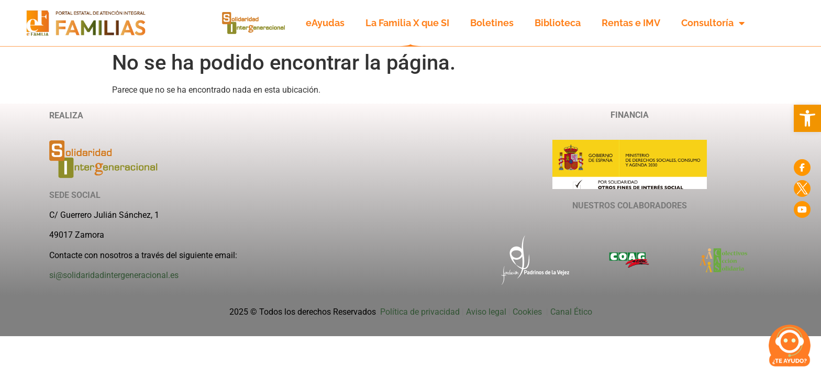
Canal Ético (571, 312)
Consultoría (713, 23)
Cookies (528, 312)
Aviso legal (486, 312)
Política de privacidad (420, 312)
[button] (807, 118)
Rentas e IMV (631, 22)
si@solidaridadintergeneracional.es (114, 275)
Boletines (492, 22)
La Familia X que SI (407, 22)
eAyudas (325, 22)
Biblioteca (558, 22)
